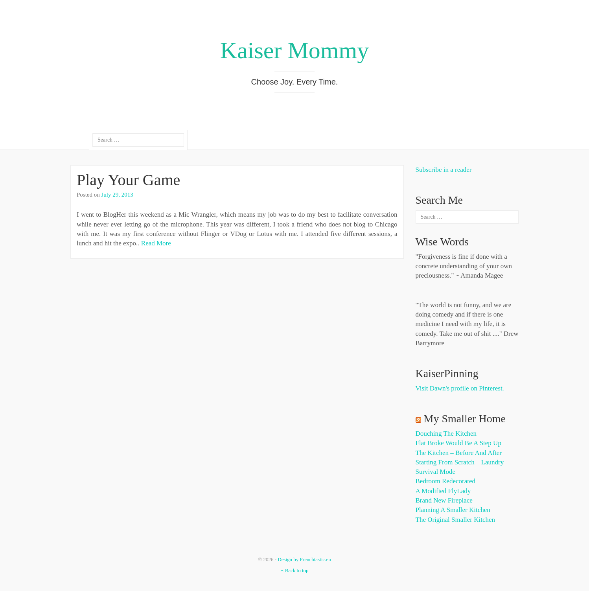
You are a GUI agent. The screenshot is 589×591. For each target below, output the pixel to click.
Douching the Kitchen (446, 433)
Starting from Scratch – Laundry (460, 462)
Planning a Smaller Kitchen (453, 510)
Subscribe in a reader (444, 169)
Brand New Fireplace (444, 500)
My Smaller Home (465, 418)
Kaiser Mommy (294, 50)
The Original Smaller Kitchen (455, 519)
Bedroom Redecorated (445, 481)
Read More (156, 243)
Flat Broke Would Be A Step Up (458, 443)
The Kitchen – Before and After (459, 453)
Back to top (294, 570)
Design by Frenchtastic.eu (304, 559)
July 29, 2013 (117, 194)
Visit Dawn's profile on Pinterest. (460, 388)
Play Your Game (128, 180)
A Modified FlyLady (443, 491)
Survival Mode (436, 471)
